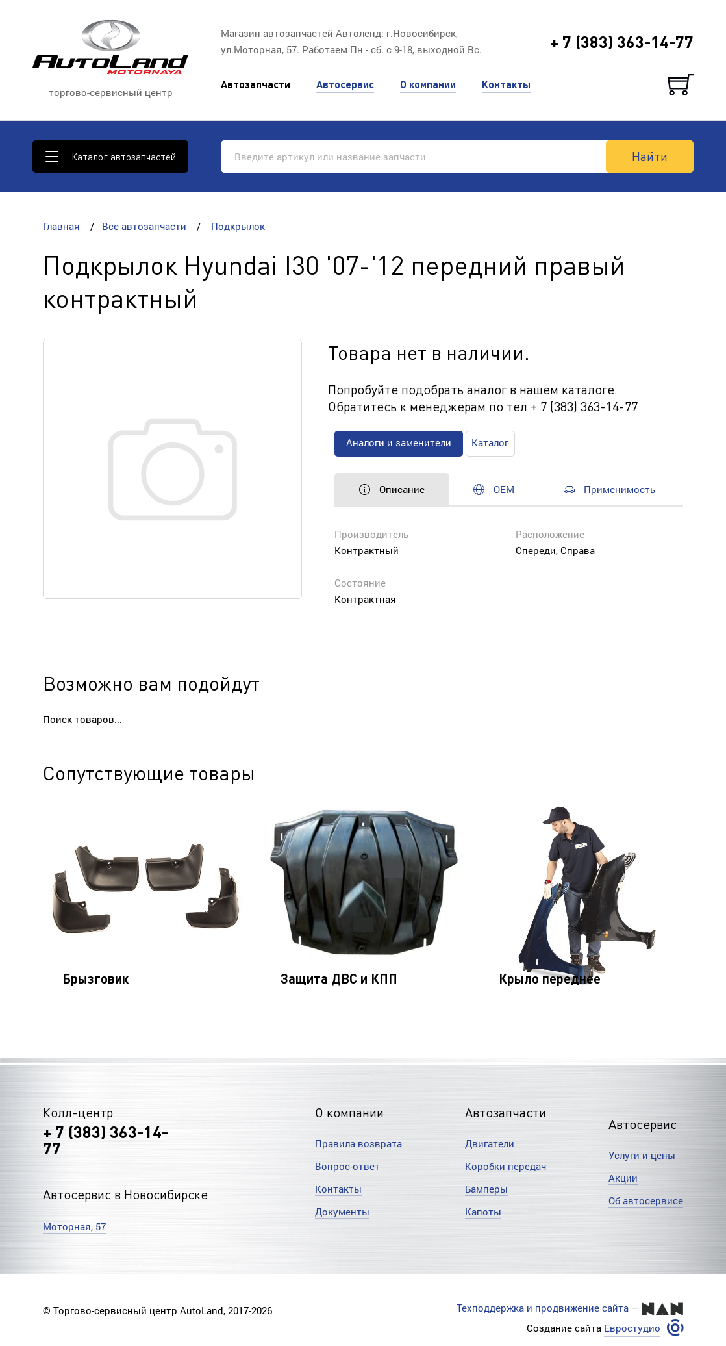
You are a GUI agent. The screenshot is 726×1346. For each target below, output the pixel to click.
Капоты (483, 1211)
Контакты (506, 84)
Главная (61, 226)
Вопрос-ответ (347, 1166)
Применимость (616, 489)
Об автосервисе (645, 1200)
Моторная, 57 (74, 1226)
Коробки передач (505, 1166)
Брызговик (95, 978)
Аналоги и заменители (400, 443)
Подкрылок (238, 226)
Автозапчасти (255, 84)
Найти (650, 155)
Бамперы (486, 1188)
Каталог (493, 443)
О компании (428, 84)
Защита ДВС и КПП (339, 978)
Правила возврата (358, 1143)
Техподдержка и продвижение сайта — (570, 1308)
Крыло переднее (550, 978)
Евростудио (632, 1327)
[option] (145, 903)
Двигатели (489, 1143)
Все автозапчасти (144, 226)
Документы (342, 1211)
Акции (623, 1177)
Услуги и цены (641, 1155)
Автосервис (345, 84)
